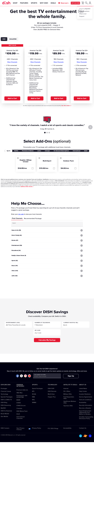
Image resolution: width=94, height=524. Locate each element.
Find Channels (17, 218)
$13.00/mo (43, 168)
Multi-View (51, 394)
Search (14, 223)
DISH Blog (4, 402)
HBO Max (19, 392)
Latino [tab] (39, 150)
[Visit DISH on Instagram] (25, 376)
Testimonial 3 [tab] (49, 132)
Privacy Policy (36, 428)
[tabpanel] (47, 73)
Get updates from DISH (40, 374)
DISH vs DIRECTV (6, 399)
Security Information (85, 405)
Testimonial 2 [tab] (47, 132)
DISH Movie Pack (21, 411)
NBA (33, 397)
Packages (4, 388)
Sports (34, 3)
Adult (18, 414)
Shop (15, 3)
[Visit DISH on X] (21, 376)
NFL (33, 391)
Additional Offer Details (27, 186)
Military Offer (67, 394)
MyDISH (3, 408)
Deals (53, 3)
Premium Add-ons (22, 390)
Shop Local (64, 3)
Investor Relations (85, 394)
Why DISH (44, 3)
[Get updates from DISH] (45, 376)
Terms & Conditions (85, 399)
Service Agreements (85, 397)
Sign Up (71, 376)
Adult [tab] (85, 150)
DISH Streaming (6, 405)
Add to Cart (12, 98)
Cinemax (19, 408)
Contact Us (82, 428)
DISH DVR (51, 388)
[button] (18, 324)
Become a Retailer (85, 408)
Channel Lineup (6, 391)
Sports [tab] (8, 150)
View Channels (12, 62)
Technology (4, 394)
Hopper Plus (52, 397)
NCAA (34, 394)
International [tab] (76, 150)
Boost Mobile (5, 413)
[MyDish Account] (90, 3)
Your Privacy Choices (20, 428)
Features (24, 3)
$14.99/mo (22, 168)
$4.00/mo (65, 168)
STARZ (18, 402)
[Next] (91, 127)
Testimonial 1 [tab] (45, 132)
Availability (82, 402)
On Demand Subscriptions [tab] (61, 150)
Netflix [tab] (16, 150)
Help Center (83, 391)
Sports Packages (37, 388)
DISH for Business (6, 411)
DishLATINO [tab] (13, 39)
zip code (21, 214)
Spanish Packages (6, 397)
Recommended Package (33, 218)
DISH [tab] (4, 39)
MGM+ (18, 400)
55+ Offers (66, 391)
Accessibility (67, 428)
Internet (65, 388)
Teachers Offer (68, 405)
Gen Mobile (4, 416)
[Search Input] (45, 225)
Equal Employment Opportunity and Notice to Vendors (85, 412)
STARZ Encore (21, 405)
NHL (33, 399)
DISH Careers (5, 428)
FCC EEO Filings (53, 428)
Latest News (83, 388)
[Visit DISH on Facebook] (17, 376)
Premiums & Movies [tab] (28, 150)
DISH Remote (52, 391)
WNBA (34, 402)
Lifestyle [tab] (47, 150)
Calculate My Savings (47, 340)
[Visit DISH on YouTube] (29, 376)
